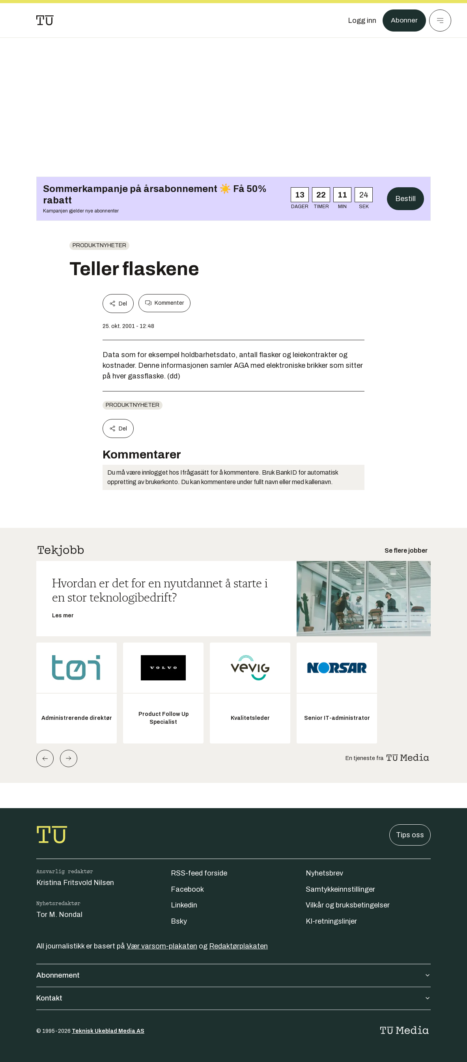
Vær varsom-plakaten (162, 946)
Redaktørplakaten (238, 946)
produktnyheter (99, 245)
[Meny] (440, 20)
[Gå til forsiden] (45, 20)
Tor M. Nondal (59, 915)
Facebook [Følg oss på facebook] (187, 889)
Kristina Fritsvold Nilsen (75, 883)
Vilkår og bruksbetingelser (348, 905)
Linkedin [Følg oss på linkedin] (184, 905)
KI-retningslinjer (331, 921)
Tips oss (410, 835)
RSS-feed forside (199, 873)
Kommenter (164, 303)
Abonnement (233, 975)
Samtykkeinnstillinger (340, 889)
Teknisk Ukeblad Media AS (108, 1031)
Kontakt (233, 998)
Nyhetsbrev (324, 873)
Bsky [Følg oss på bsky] (179, 921)
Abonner (404, 20)
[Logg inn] (361, 20)
